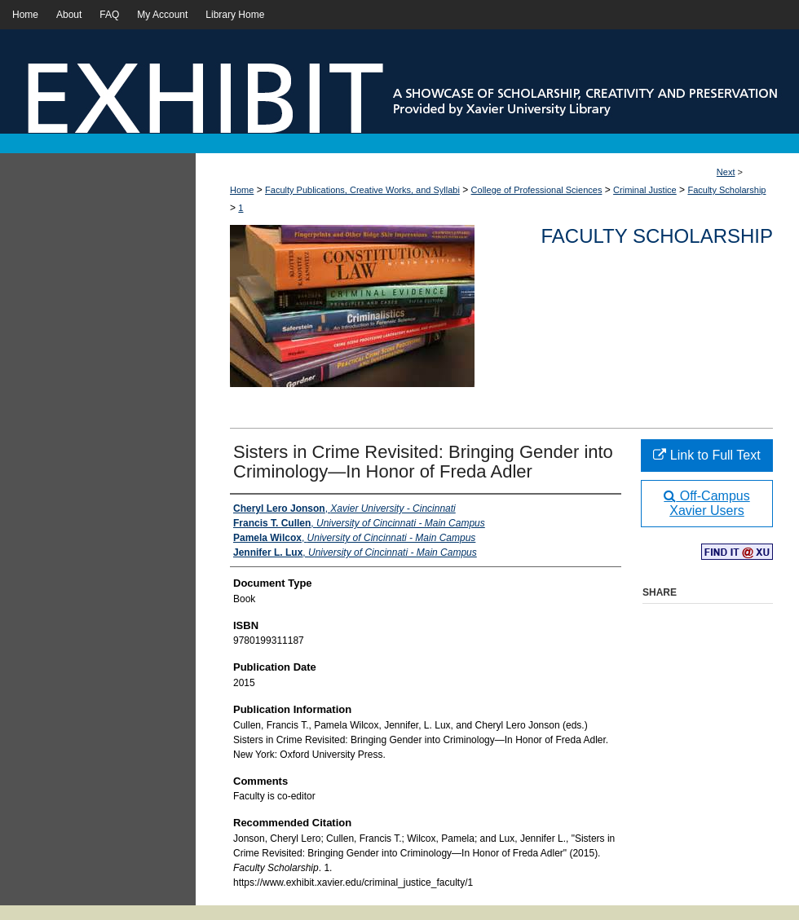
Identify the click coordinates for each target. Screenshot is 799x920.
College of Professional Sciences (537, 190)
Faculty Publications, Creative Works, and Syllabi (362, 190)
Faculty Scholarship (726, 190)
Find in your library (737, 552)
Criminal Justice (645, 190)
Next (726, 172)
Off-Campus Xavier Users (706, 503)
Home (242, 190)
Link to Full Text (706, 455)
